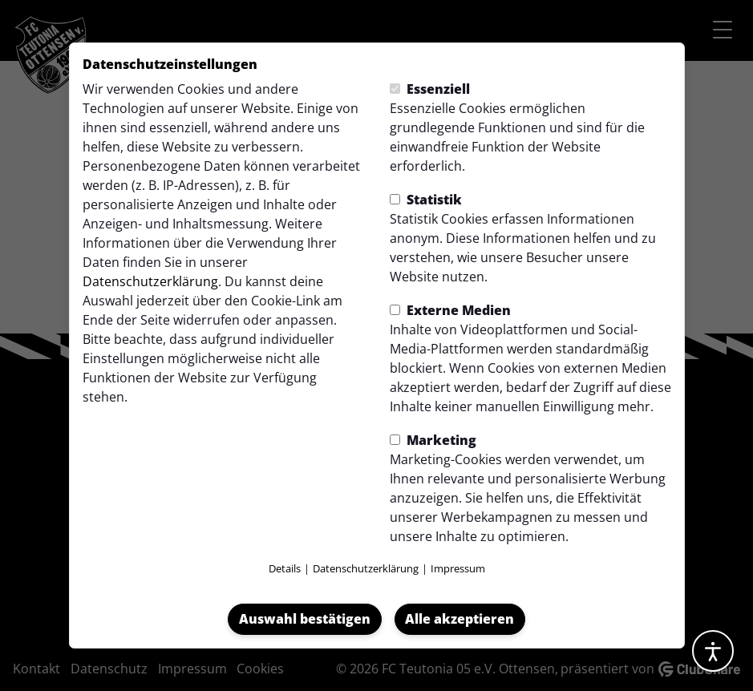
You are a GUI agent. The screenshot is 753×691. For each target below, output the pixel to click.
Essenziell (430, 89)
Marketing (433, 440)
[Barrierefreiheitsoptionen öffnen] (713, 651)
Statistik (426, 199)
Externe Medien (450, 310)
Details (285, 568)
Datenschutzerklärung (150, 281)
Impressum (458, 568)
